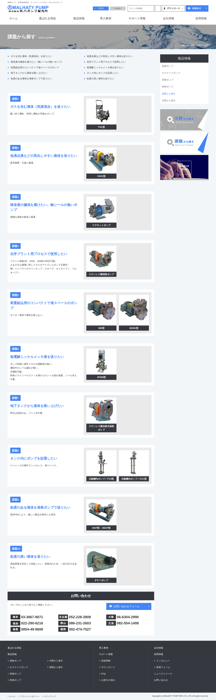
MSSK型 (133, 328)
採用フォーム (163, 667)
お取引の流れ (108, 680)
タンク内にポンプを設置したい (103, 73)
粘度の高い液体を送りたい (100, 78)
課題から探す (169, 93)
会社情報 (158, 648)
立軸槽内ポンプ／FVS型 (101, 479)
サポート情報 (106, 654)
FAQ (103, 673)
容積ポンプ (167, 79)
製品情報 (191, 45)
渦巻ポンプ (167, 66)
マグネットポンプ (101, 225)
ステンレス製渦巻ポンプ (101, 274)
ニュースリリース (163, 673)
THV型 (101, 127)
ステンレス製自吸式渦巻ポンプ (101, 428)
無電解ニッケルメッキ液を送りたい (105, 67)
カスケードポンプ (171, 73)
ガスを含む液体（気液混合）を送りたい (31, 56)
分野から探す (169, 100)
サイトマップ (50, 696)
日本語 (101, 8)
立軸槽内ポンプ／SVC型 (133, 479)
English (118, 8)
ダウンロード (108, 667)
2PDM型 (101, 377)
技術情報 (105, 660)
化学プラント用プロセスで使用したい (106, 62)
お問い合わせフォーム (126, 606)
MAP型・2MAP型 (101, 528)
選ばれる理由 (14, 648)
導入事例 (103, 648)
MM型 (101, 328)
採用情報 (158, 654)
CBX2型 (101, 176)
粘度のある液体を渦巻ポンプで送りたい (31, 78)
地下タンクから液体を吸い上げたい (29, 73)
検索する (158, 8)
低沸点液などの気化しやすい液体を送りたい (110, 56)
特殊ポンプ (167, 86)
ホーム (12, 696)
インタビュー (163, 660)
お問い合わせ (161, 680)
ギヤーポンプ (101, 580)
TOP (183, 45)
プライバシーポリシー (29, 696)
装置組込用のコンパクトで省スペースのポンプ (35, 67)
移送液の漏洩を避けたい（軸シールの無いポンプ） (37, 62)
